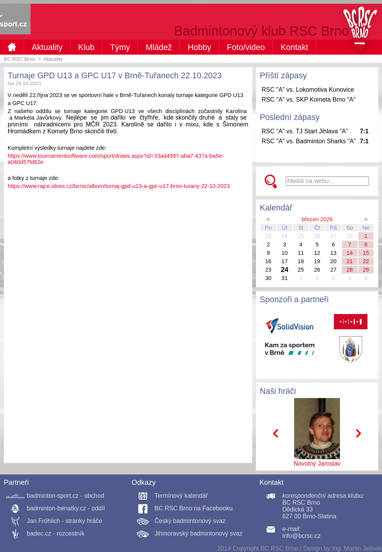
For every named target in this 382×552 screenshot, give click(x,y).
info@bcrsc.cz (301, 536)
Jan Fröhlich (43, 521)
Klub (86, 47)
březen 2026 (317, 219)
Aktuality (47, 47)
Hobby (199, 47)
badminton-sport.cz (53, 495)
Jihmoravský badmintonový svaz (198, 533)
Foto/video (246, 47)
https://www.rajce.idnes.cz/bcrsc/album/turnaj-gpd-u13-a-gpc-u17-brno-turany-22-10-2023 (119, 186)
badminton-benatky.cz (56, 508)
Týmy (120, 47)
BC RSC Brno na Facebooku (193, 508)
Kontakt (294, 47)
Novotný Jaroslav (317, 463)
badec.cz (39, 533)
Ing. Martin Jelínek (357, 548)
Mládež (159, 47)
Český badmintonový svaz (189, 521)
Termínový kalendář (181, 495)
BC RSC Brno (19, 59)
